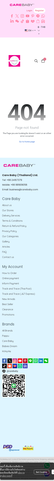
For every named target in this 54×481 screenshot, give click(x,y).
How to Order (9, 273)
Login (29, 10)
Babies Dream (9, 346)
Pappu (5, 335)
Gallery (6, 241)
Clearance (7, 309)
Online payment (10, 278)
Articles (6, 246)
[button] (30, 30)
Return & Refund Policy (14, 225)
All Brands (7, 330)
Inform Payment (10, 283)
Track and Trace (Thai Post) (17, 288)
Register (39, 10)
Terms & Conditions (12, 220)
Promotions (8, 314)
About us (7, 205)
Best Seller (7, 304)
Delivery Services (11, 215)
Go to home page (27, 141)
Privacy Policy (9, 231)
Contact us (8, 257)
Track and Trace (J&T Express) (18, 293)
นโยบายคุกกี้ (7, 476)
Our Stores (8, 210)
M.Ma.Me (6, 351)
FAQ (4, 251)
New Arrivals (8, 299)
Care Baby (8, 341)
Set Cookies (41, 472)
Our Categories (10, 236)
